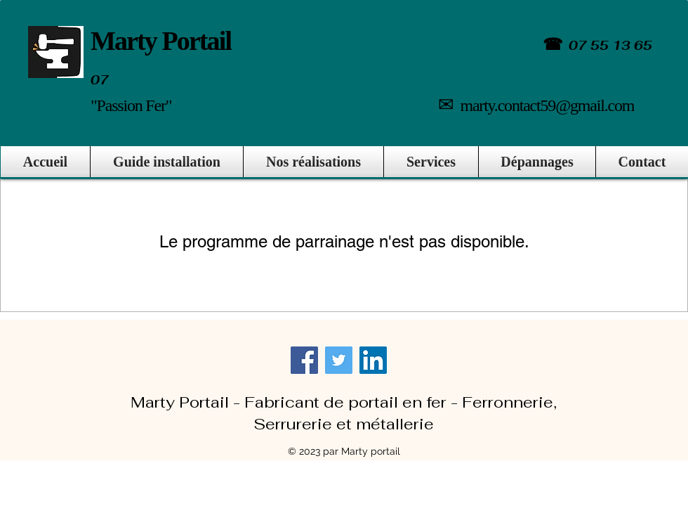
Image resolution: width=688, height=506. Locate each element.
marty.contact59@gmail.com (547, 105)
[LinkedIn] (373, 360)
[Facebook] (304, 360)
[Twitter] (338, 360)
